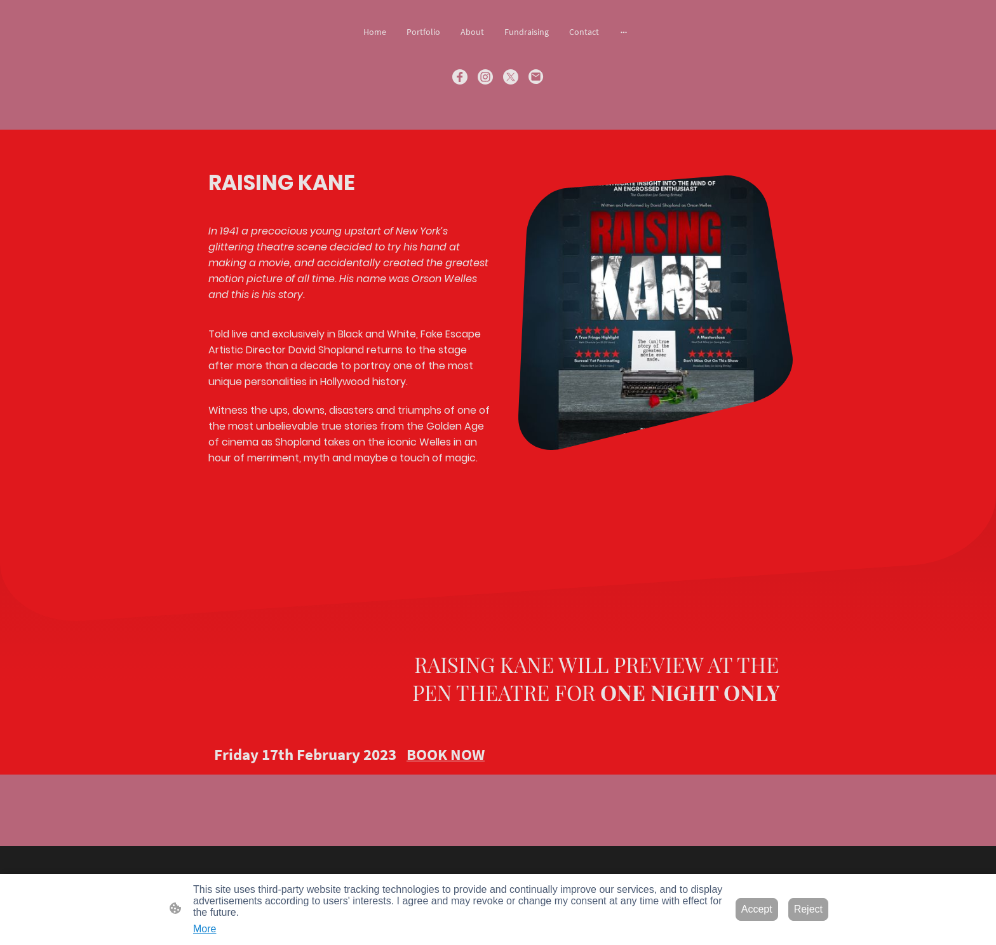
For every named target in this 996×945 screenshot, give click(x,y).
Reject (808, 909)
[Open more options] (624, 31)
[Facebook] (460, 77)
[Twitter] (510, 77)
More (204, 928)
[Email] (536, 77)
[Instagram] (485, 77)
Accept (756, 909)
